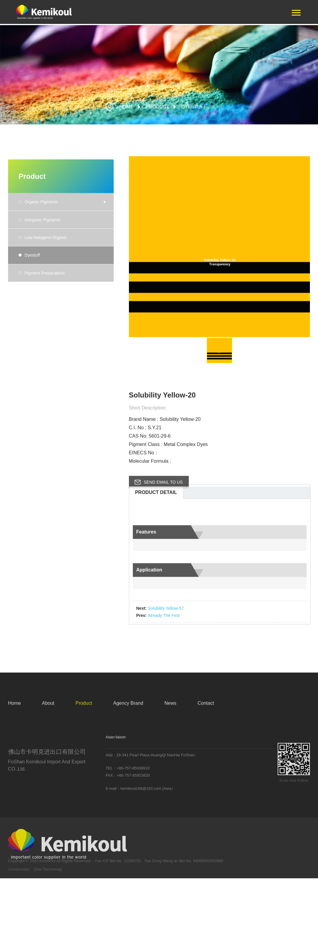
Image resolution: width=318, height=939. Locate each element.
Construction (19, 872)
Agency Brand (128, 707)
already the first (163, 669)
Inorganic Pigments (42, 279)
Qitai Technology (48, 872)
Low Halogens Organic (46, 296)
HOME (126, 107)
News (170, 707)
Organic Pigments (41, 261)
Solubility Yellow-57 (166, 662)
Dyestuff (193, 107)
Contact (205, 707)
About (48, 707)
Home (14, 707)
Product (157, 107)
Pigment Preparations (45, 332)
